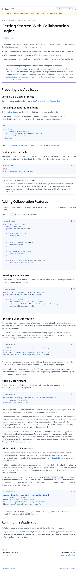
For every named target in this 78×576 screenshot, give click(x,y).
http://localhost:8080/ (17, 532)
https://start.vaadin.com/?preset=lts (45, 101)
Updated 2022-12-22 (8, 568)
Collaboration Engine (14, 20)
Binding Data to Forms (54, 458)
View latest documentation (55, 13)
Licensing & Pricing (58, 553)
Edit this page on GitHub (67, 568)
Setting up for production (19, 77)
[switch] (71, 165)
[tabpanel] (39, 134)
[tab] (4, 125)
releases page (16, 145)
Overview (19, 553)
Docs (7, 9)
